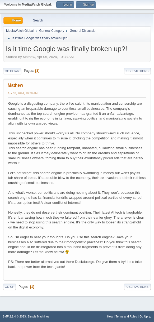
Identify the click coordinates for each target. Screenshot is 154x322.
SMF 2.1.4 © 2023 (14, 316)
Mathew (15, 85)
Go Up (9, 286)
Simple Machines (38, 316)
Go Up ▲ (145, 316)
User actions (137, 71)
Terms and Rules (126, 316)
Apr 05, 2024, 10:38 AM (23, 93)
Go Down (12, 71)
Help (110, 316)
